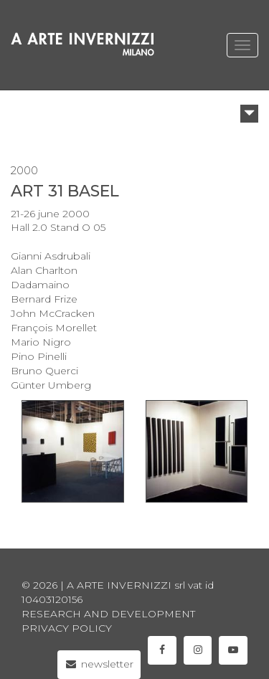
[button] (249, 114)
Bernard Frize (44, 299)
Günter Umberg (51, 385)
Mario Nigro (41, 342)
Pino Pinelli (39, 356)
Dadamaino (40, 284)
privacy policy (67, 628)
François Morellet (54, 327)
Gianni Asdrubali (50, 256)
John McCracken (53, 313)
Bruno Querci (44, 370)
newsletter (99, 663)
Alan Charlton (44, 270)
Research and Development (108, 613)
